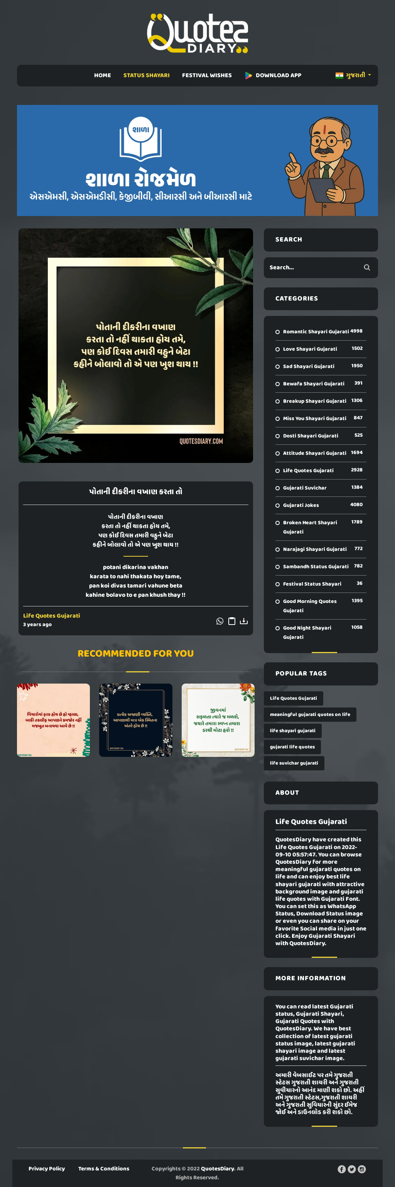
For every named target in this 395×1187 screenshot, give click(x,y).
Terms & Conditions (103, 1168)
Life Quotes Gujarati (51, 616)
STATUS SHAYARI (146, 76)
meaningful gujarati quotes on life (310, 715)
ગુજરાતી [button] (351, 76)
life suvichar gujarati (294, 763)
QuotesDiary (217, 1168)
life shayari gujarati (293, 731)
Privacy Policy (47, 1168)
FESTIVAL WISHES (207, 76)
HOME (102, 76)
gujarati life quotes (292, 747)
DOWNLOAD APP (272, 76)
